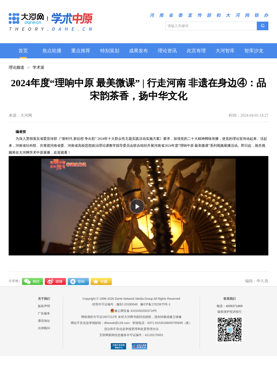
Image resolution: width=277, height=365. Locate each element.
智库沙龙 (253, 50)
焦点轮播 (51, 50)
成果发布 (138, 50)
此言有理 (196, 50)
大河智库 (225, 50)
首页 (23, 50)
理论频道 (16, 67)
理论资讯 (167, 50)
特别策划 (109, 50)
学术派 (38, 67)
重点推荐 (80, 50)
